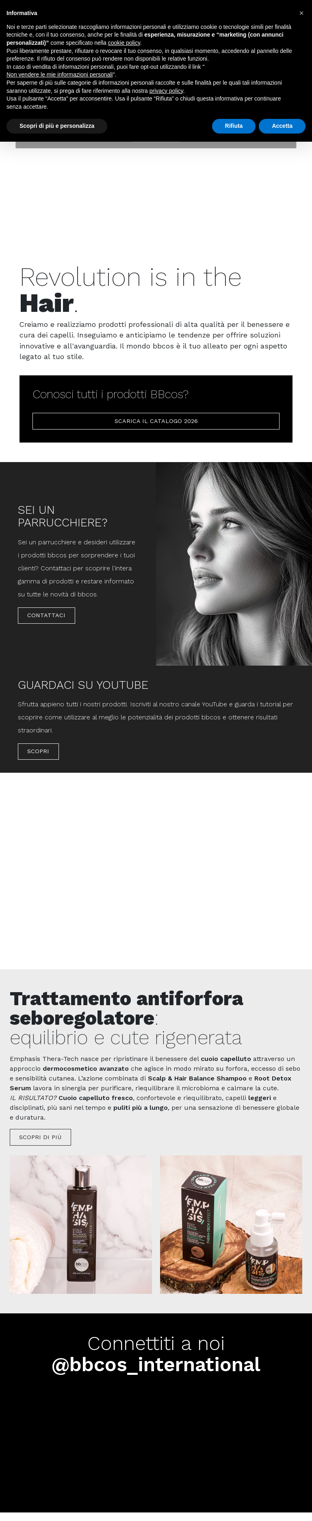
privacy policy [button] (166, 91)
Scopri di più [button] (40, 1137)
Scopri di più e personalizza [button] (57, 126)
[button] (301, 13)
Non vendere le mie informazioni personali (59, 74)
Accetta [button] (282, 126)
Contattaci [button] (46, 615)
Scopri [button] (38, 751)
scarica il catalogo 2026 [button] (156, 421)
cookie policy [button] (124, 42)
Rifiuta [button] (234, 126)
